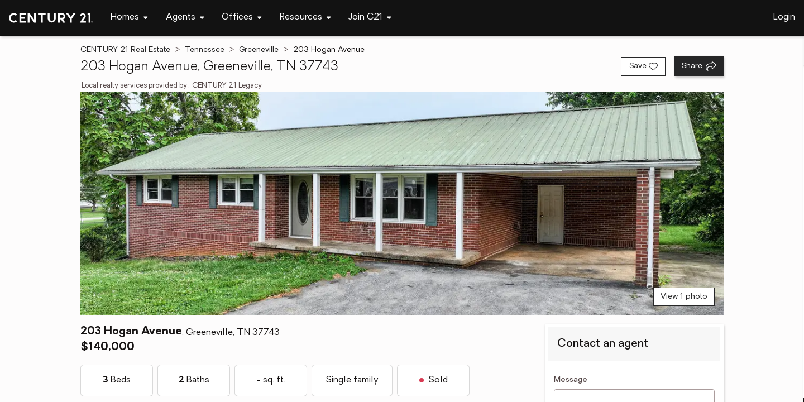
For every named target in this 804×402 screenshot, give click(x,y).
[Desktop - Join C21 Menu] (369, 17)
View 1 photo (684, 297)
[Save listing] (643, 66)
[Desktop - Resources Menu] (305, 17)
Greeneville (259, 50)
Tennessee (204, 50)
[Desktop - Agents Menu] (185, 17)
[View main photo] (402, 203)
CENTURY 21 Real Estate (125, 50)
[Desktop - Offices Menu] (242, 17)
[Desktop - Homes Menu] (129, 17)
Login (784, 17)
